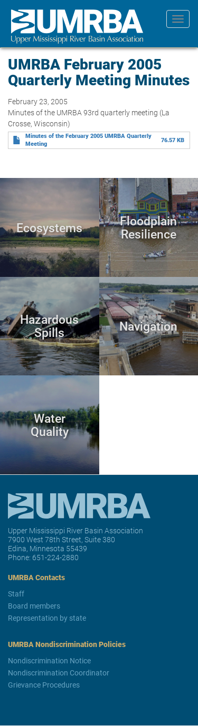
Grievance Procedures (44, 685)
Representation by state (47, 618)
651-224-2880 (55, 557)
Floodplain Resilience (148, 227)
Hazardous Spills (49, 326)
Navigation (148, 326)
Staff (16, 594)
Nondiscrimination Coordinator (58, 673)
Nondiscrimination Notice (49, 660)
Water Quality (50, 424)
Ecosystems (49, 227)
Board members (34, 606)
